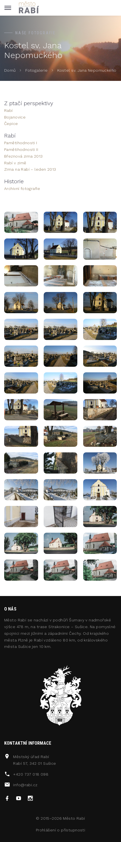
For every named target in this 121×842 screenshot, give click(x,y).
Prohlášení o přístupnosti (60, 830)
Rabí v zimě (15, 163)
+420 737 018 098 (30, 774)
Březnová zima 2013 (23, 156)
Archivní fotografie (22, 188)
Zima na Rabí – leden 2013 (30, 169)
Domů (10, 70)
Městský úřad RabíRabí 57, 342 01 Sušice (34, 760)
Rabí (8, 110)
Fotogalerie (36, 70)
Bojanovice (15, 117)
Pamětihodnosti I (20, 143)
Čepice (11, 123)
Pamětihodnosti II (21, 149)
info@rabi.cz (25, 785)
